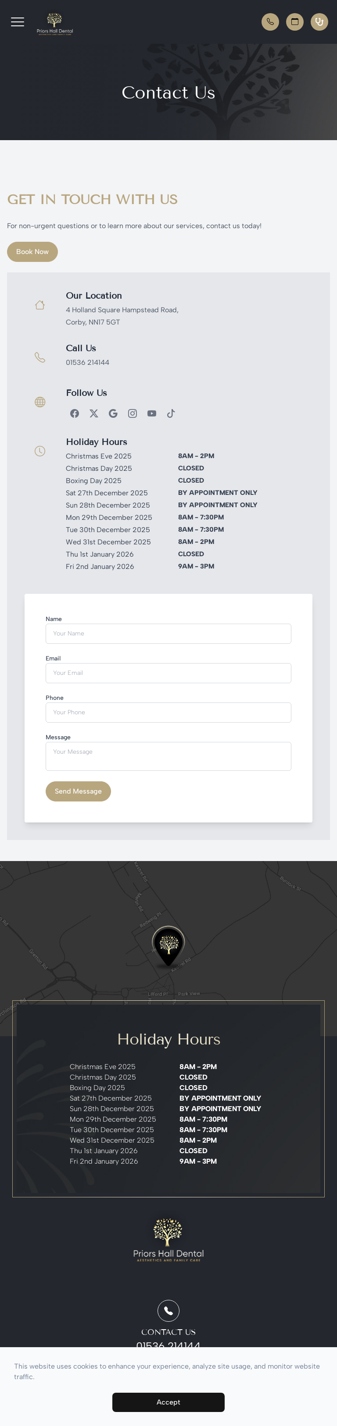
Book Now (32, 251)
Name (54, 619)
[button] (17, 21)
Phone (55, 698)
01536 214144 (87, 362)
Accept (168, 1402)
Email (53, 658)
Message (58, 737)
